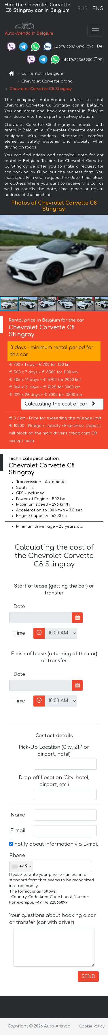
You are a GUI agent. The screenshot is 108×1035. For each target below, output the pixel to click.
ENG (97, 8)
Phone (17, 855)
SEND (88, 976)
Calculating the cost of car (61, 404)
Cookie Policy (92, 1026)
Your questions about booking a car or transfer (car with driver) (52, 919)
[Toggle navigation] (95, 30)
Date (19, 606)
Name (18, 815)
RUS (82, 8)
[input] (40, 617)
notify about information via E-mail (53, 844)
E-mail (17, 830)
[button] (102, 255)
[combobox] (21, 866)
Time (19, 633)
